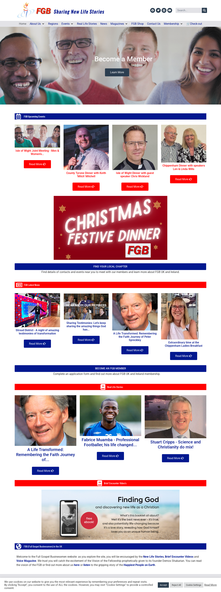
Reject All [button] (176, 585)
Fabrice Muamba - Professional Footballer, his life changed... (110, 442)
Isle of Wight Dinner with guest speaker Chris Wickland (135, 174)
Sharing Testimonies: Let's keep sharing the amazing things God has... (86, 326)
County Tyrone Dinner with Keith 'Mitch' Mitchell (86, 174)
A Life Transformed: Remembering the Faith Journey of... (45, 454)
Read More (210, 584)
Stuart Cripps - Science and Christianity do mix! (175, 444)
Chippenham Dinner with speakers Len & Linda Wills (183, 167)
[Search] (204, 10)
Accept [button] (163, 585)
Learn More (117, 72)
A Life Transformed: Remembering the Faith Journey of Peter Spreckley (135, 337)
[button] (37, 24)
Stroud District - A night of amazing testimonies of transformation (37, 332)
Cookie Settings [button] (193, 585)
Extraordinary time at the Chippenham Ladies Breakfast (183, 344)
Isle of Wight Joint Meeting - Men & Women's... (37, 152)
